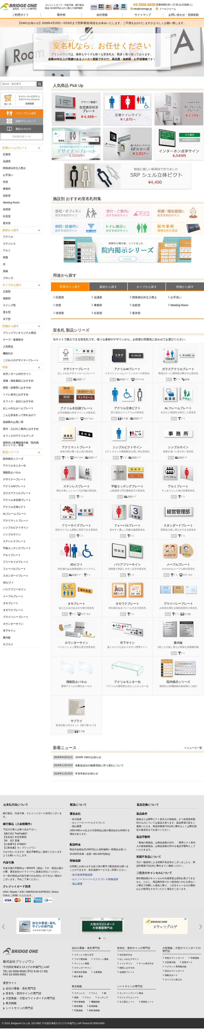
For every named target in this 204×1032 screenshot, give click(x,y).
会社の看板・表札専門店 (21, 988)
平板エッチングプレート (17, 548)
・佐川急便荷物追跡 (81, 874)
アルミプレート (12, 555)
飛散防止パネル (12, 472)
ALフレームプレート (14, 513)
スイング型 (9, 305)
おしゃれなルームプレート (18, 408)
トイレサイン (125, 963)
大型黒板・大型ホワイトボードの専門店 (30, 998)
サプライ (8, 644)
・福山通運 (76, 883)
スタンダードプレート (15, 575)
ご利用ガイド (20, 14)
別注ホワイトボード (174, 971)
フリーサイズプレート (15, 561)
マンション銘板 (81, 963)
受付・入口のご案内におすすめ (21, 428)
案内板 (7, 637)
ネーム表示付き (146, 963)
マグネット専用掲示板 (175, 966)
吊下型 (7, 319)
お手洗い (8, 175)
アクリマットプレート (15, 520)
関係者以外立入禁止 (14, 168)
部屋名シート (147, 1002)
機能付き (8, 353)
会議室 (7, 161)
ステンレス (9, 243)
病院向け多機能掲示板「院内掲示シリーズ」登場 (21, 444)
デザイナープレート (14, 479)
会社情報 (102, 14)
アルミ (7, 250)
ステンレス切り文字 (84, 955)
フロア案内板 (80, 959)
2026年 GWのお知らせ (88, 757)
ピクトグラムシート (129, 997)
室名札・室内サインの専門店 (23, 993)
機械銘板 (95, 1002)
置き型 (7, 312)
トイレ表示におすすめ (15, 394)
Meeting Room (11, 202)
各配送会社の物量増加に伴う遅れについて (99, 765)
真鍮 (5, 271)
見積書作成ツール (21, 136)
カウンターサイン (13, 623)
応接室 (7, 154)
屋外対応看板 (80, 972)
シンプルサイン (12, 534)
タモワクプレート (13, 610)
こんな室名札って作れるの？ (19, 415)
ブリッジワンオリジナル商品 (19, 332)
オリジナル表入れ (173, 979)
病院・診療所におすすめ (17, 387)
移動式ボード (171, 975)
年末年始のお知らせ (86, 773)
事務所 (7, 188)
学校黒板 (194, 958)
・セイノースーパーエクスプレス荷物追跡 (94, 879)
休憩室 (7, 209)
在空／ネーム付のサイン (17, 373)
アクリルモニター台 (14, 465)
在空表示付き (125, 955)
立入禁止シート (127, 1002)
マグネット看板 (100, 959)
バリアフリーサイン (14, 589)
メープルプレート (13, 596)
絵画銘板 (93, 1006)
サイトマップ (143, 14)
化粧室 (7, 195)
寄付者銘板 (79, 1002)
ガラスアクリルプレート (17, 493)
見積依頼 (183, 14)
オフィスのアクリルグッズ (18, 435)
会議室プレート (127, 972)
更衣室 (7, 223)
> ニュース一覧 (193, 747)
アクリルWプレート (14, 486)
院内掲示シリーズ (13, 458)
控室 (5, 181)
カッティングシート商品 (131, 993)
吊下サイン (9, 630)
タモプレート (10, 603)
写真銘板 (78, 1010)
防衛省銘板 (94, 1010)
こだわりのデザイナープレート (21, 360)
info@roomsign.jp (141, 8)
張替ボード (187, 962)
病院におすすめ (127, 968)
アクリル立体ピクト (14, 506)
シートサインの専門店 (19, 1008)
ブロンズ (8, 277)
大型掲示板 (170, 962)
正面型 (7, 291)
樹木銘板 (78, 1006)
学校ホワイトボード (174, 958)
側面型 (7, 298)
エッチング (102, 997)
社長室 (7, 216)
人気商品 (8, 346)
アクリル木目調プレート (17, 500)
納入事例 (78, 976)
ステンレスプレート (14, 541)
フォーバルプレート (14, 568)
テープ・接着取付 (13, 339)
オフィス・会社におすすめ (18, 401)
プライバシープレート (15, 616)
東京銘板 (11, 1003)
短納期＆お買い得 (13, 422)
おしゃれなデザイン (129, 959)
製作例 (61, 14)
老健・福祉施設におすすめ (18, 380)
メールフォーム (166, 8)
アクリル (8, 236)
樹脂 (5, 257)
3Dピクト (8, 582)
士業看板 (97, 972)
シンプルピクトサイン (15, 527)
